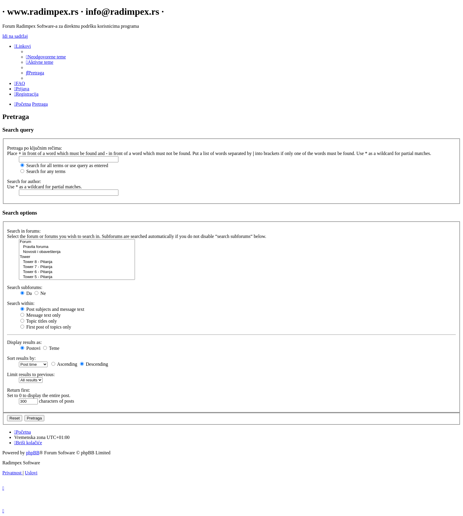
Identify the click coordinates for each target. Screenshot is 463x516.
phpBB (32, 452)
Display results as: (24, 342)
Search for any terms (43, 171)
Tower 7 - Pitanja (77, 267)
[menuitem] (46, 56)
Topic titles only (38, 321)
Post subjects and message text (52, 309)
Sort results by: (21, 358)
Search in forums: (24, 230)
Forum (77, 241)
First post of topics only (45, 326)
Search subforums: (25, 287)
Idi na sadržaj (15, 36)
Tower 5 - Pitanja (77, 277)
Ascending (64, 364)
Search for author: (24, 181)
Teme (51, 348)
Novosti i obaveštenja (77, 251)
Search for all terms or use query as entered (64, 165)
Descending (94, 364)
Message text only (40, 315)
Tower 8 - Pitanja (77, 261)
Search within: (21, 303)
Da (26, 293)
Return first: (18, 390)
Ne (40, 293)
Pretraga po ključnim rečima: (34, 148)
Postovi (30, 348)
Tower (77, 256)
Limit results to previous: (31, 374)
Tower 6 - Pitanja (77, 272)
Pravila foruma (77, 246)
